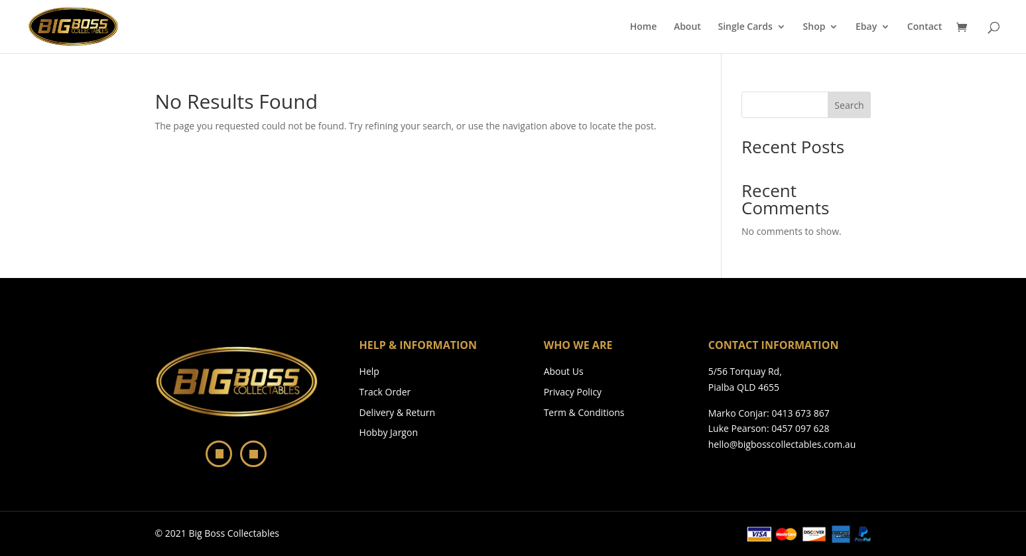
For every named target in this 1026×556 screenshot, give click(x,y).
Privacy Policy (573, 391)
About (687, 27)
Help (369, 371)
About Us (564, 371)
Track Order (385, 391)
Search (849, 105)
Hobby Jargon (388, 432)
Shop (814, 27)
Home (643, 27)
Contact (924, 27)
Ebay (866, 27)
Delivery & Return (397, 412)
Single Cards (745, 27)
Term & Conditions (584, 412)
